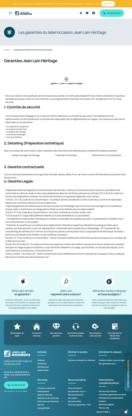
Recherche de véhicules (48, 398)
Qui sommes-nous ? (77, 391)
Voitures (41, 360)
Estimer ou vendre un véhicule (81, 360)
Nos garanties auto (107, 363)
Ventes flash (43, 370)
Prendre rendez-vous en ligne (112, 360)
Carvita (40, 404)
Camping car (43, 367)
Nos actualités (74, 401)
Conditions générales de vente (112, 394)
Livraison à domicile (46, 388)
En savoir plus (108, 4)
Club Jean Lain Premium (48, 401)
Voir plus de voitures (108, 391)
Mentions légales (106, 404)
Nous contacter (75, 388)
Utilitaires (41, 363)
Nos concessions (75, 394)
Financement (43, 391)
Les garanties (43, 408)
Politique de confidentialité (111, 398)
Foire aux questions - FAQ (79, 404)
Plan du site (104, 408)
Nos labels (72, 398)
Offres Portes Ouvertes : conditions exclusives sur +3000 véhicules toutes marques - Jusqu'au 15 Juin (56, 3)
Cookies (102, 401)
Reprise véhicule (44, 394)
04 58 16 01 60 (112, 13)
